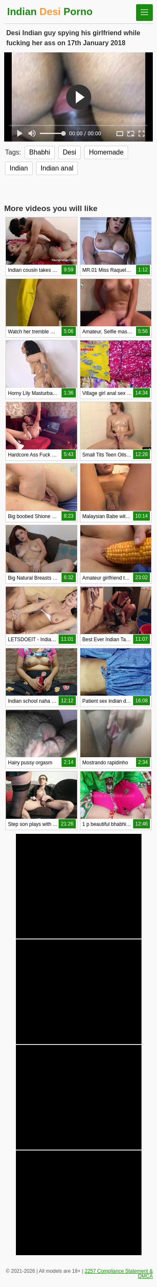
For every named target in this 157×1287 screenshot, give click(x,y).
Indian (19, 168)
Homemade (106, 152)
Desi (69, 152)
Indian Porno (50, 11)
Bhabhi (39, 152)
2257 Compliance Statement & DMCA (119, 1273)
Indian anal (57, 168)
